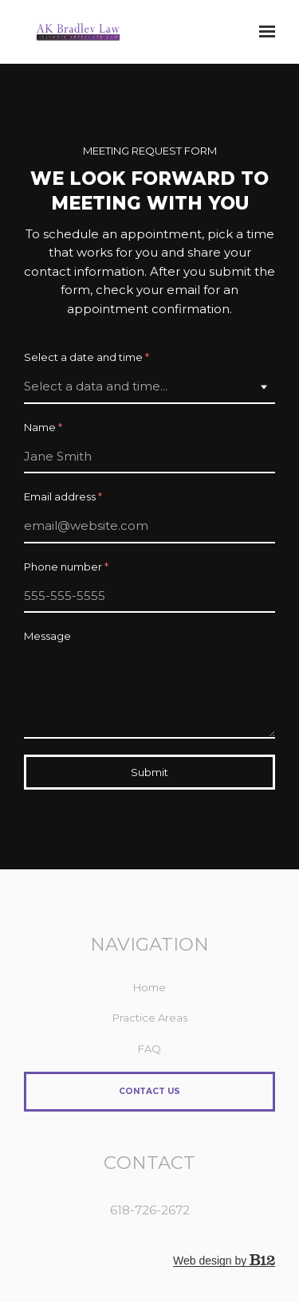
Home (149, 987)
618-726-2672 (150, 1210)
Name (43, 427)
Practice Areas (149, 1017)
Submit (149, 772)
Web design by (224, 1260)
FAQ (149, 1048)
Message (47, 635)
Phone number (66, 567)
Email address (63, 496)
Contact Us (149, 1091)
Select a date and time (86, 357)
